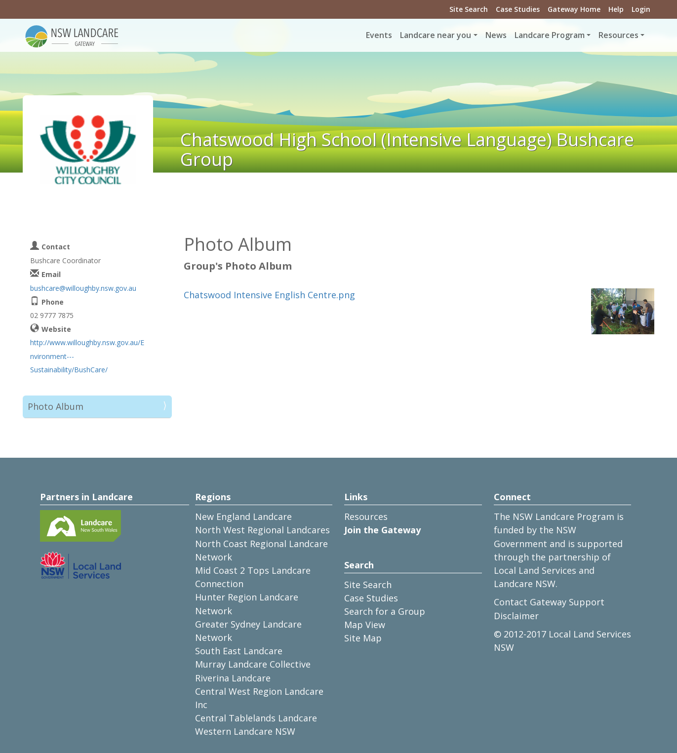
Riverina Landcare (233, 678)
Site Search (468, 9)
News (496, 35)
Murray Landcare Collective (253, 664)
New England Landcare (243, 516)
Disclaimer (516, 616)
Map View (364, 625)
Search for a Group (384, 611)
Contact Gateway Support (549, 602)
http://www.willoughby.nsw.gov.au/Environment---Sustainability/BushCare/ (87, 356)
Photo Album (55, 406)
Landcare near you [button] (435, 35)
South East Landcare (238, 651)
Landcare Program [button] (550, 35)
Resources (366, 516)
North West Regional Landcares (262, 530)
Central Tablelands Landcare (256, 718)
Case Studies (518, 9)
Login (641, 9)
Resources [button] (618, 35)
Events (379, 35)
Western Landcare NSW (245, 731)
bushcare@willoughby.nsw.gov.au (83, 288)
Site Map (363, 638)
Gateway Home (574, 9)
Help (616, 9)
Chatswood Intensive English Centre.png (269, 295)
